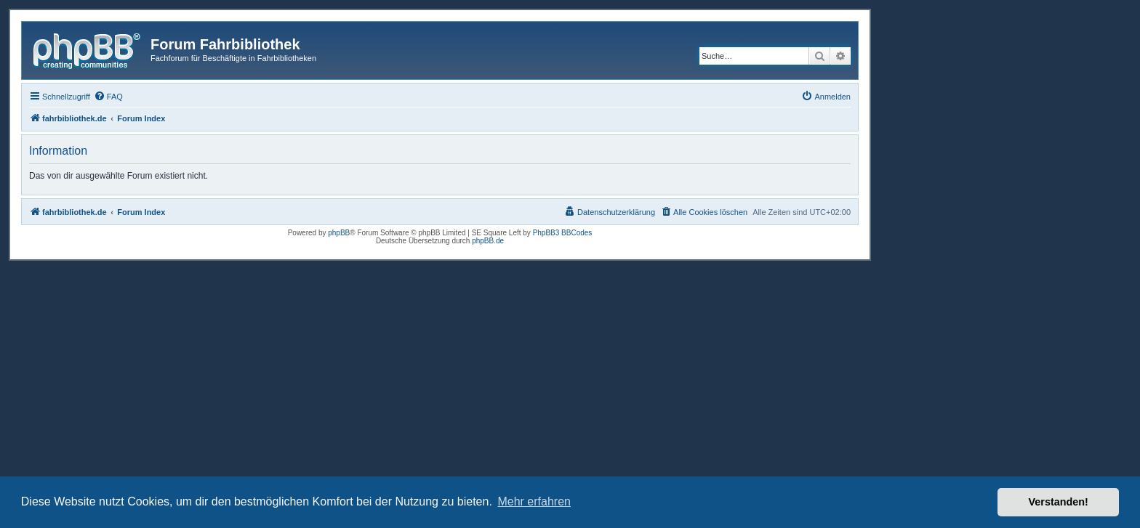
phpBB (339, 233)
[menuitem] (108, 96)
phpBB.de (488, 241)
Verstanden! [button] (1058, 502)
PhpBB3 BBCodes (563, 233)
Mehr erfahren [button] (534, 501)
